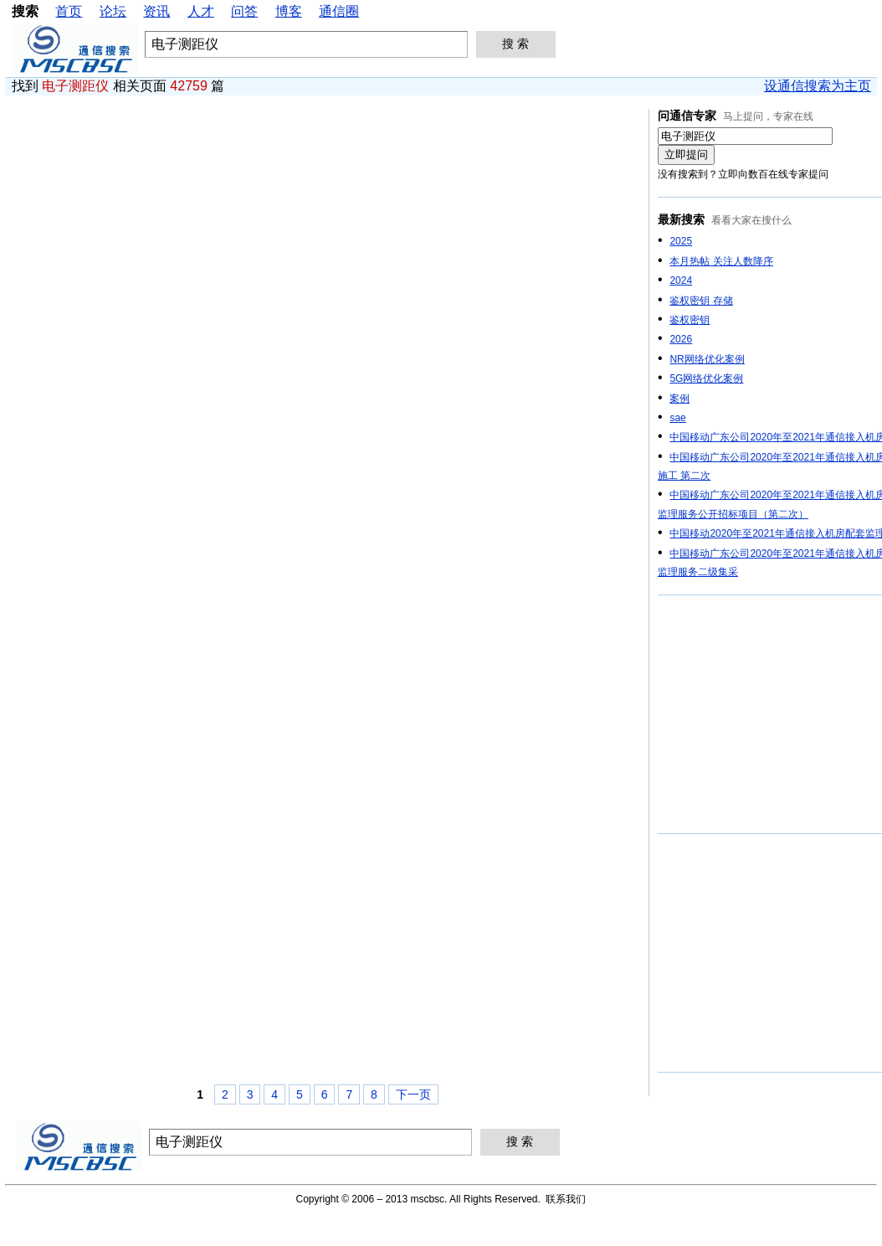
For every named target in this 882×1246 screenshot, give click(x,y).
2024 (680, 280)
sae (677, 418)
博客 (288, 11)
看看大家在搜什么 (751, 220)
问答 (244, 11)
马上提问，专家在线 (768, 116)
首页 (68, 11)
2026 (680, 339)
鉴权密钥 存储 (700, 300)
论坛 (113, 11)
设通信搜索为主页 (817, 86)
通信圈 (339, 11)
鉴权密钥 (689, 320)
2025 (680, 241)
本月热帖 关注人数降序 (720, 261)
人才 (200, 11)
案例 (679, 398)
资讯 (156, 11)
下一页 (413, 1094)
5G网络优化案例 (706, 378)
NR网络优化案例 (706, 359)
